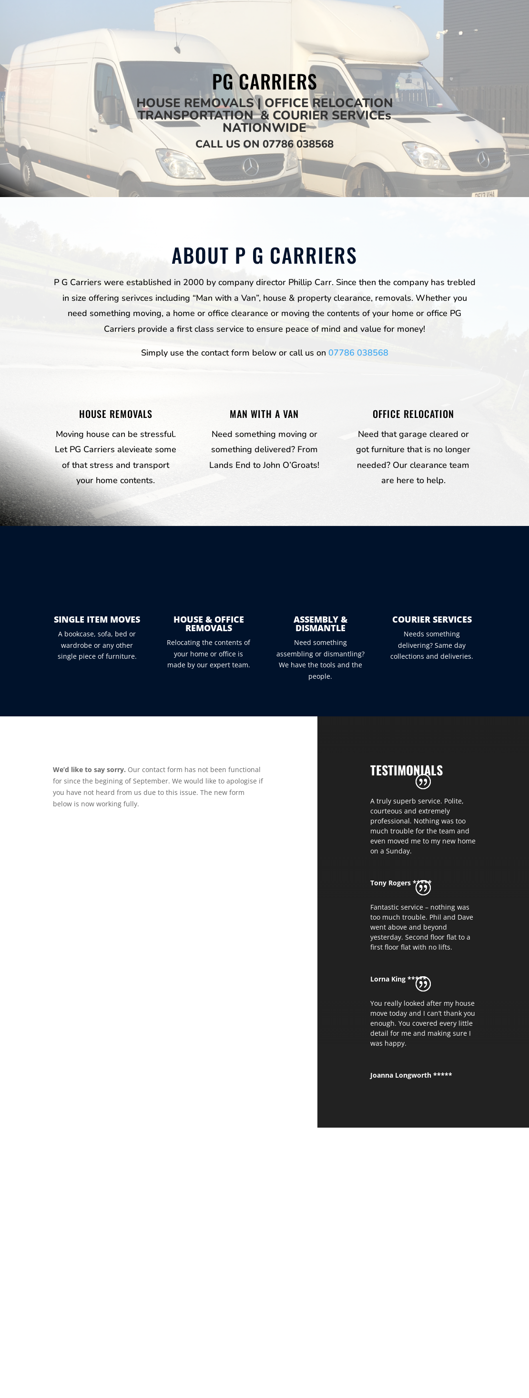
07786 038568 (298, 144)
